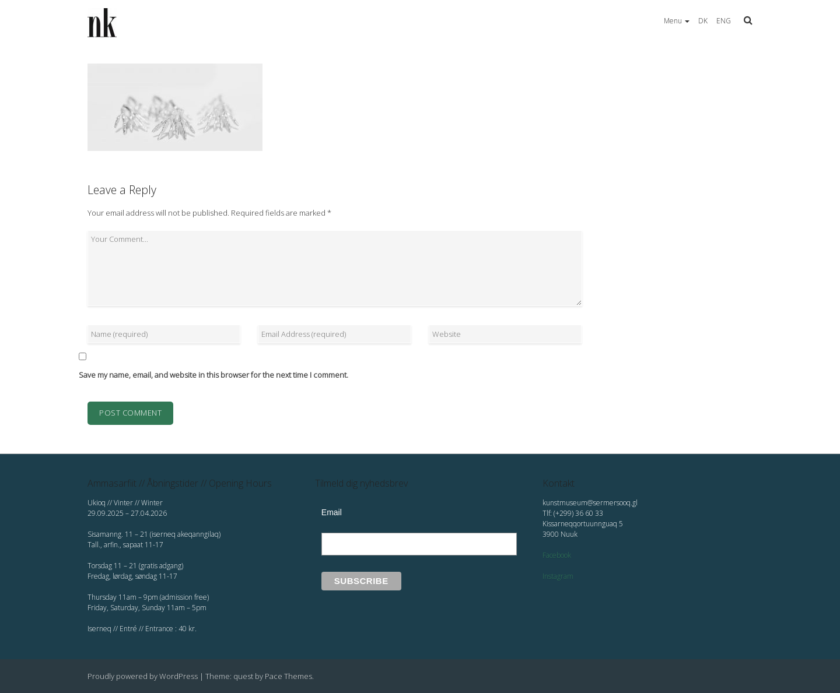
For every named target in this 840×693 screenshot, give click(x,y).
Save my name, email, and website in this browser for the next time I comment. (213, 375)
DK (703, 21)
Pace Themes (288, 676)
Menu (677, 21)
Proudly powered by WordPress (143, 676)
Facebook (556, 555)
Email (331, 512)
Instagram (557, 576)
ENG (723, 21)
